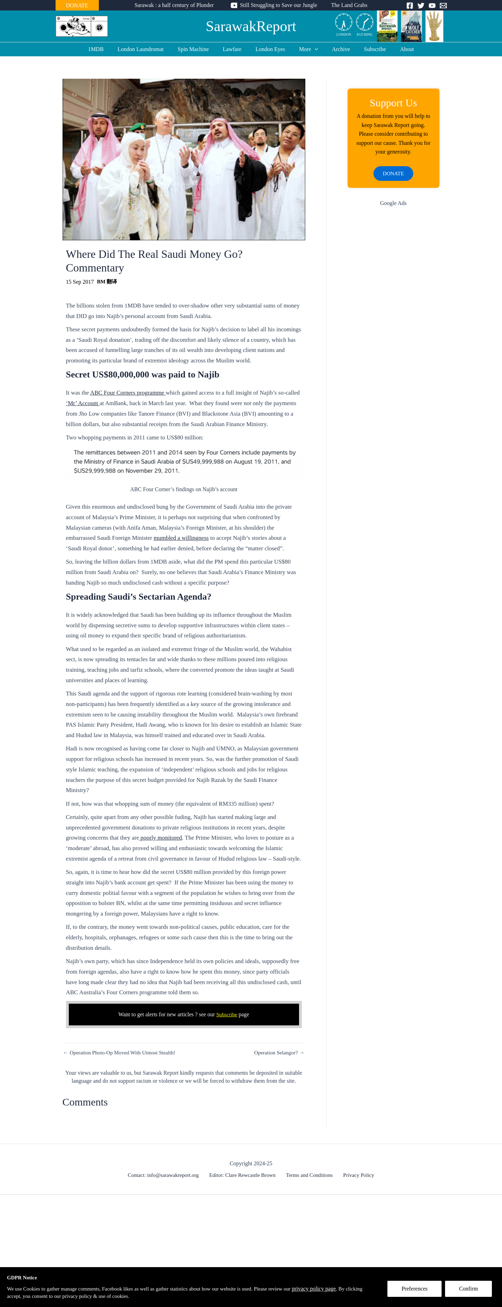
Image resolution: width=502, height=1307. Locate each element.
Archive (335, 49)
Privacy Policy (356, 1175)
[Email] (443, 5)
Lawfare (235, 49)
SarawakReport (251, 26)
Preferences (418, 1292)
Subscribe (367, 49)
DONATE (77, 5)
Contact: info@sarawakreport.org (166, 1175)
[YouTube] (432, 5)
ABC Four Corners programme (128, 392)
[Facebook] (409, 5)
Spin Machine (198, 49)
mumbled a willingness (181, 538)
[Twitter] (420, 5)
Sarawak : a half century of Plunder (177, 5)
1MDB (107, 49)
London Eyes (270, 49)
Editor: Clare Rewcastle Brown (244, 1175)
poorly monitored (160, 837)
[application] (311, 49)
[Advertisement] (393, 325)
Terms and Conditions (309, 1175)
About (396, 49)
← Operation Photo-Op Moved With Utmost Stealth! (122, 1052)
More (305, 49)
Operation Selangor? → (278, 1052)
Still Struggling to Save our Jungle (278, 5)
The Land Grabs (346, 5)
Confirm (471, 1292)
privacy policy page (337, 1288)
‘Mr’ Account (83, 403)
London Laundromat (149, 49)
